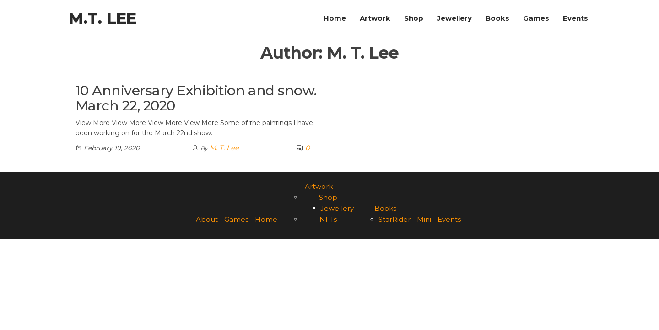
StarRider (394, 219)
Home (335, 18)
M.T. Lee (102, 18)
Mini (424, 219)
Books (497, 18)
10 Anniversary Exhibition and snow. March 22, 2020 (196, 98)
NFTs (328, 219)
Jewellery (454, 18)
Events (575, 18)
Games (536, 18)
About (207, 219)
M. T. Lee (224, 147)
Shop (413, 18)
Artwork (375, 18)
